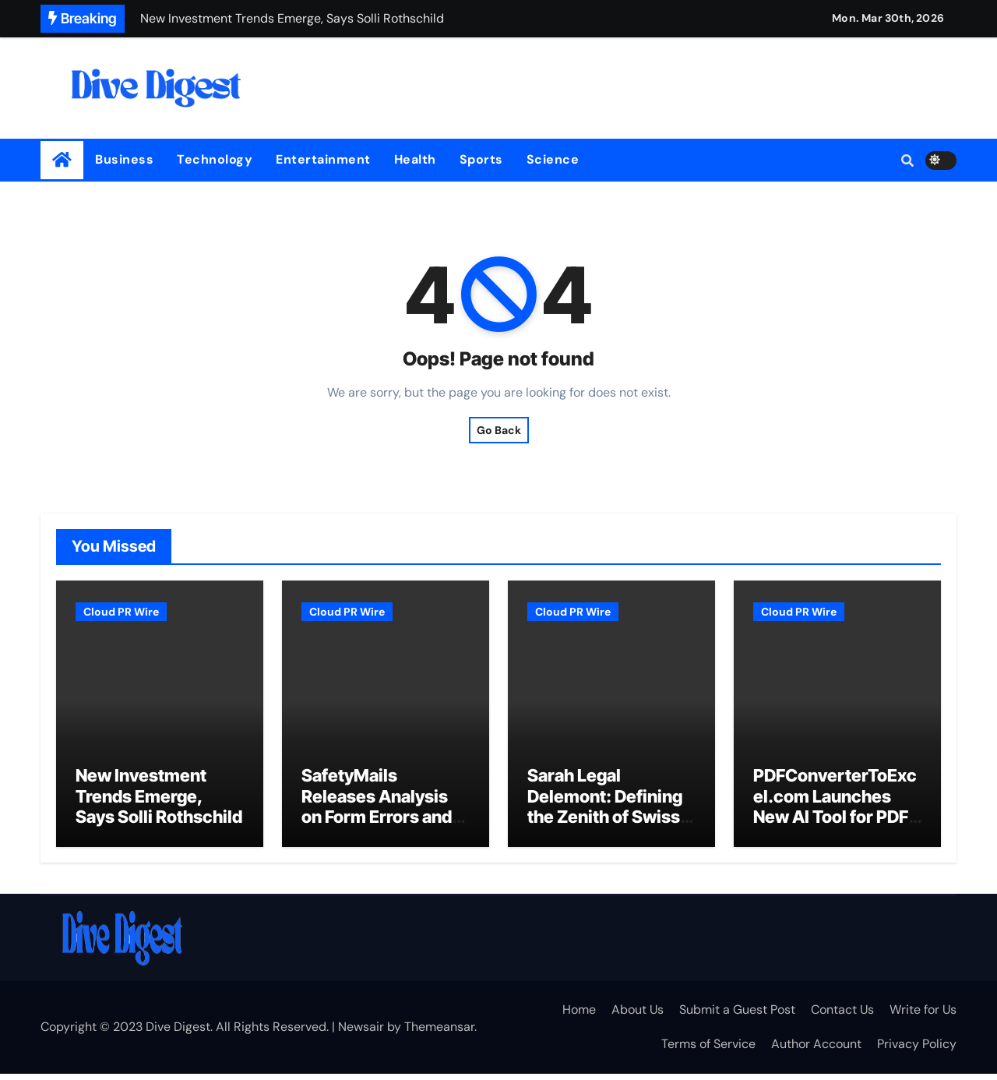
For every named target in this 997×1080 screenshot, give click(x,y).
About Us (637, 1016)
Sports (481, 159)
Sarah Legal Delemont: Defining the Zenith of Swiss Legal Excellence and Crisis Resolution (604, 833)
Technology (214, 159)
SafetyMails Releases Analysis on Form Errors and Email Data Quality (376, 813)
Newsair (361, 1033)
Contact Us (842, 1016)
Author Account (816, 1050)
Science (553, 159)
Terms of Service (708, 1050)
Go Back (499, 430)
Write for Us (923, 1016)
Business (124, 159)
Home (579, 1016)
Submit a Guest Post (737, 1016)
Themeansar (439, 1033)
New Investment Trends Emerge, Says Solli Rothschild (159, 803)
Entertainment (323, 159)
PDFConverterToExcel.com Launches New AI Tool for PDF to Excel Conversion (835, 813)
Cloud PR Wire (121, 612)
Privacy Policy (916, 1050)
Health (415, 159)
